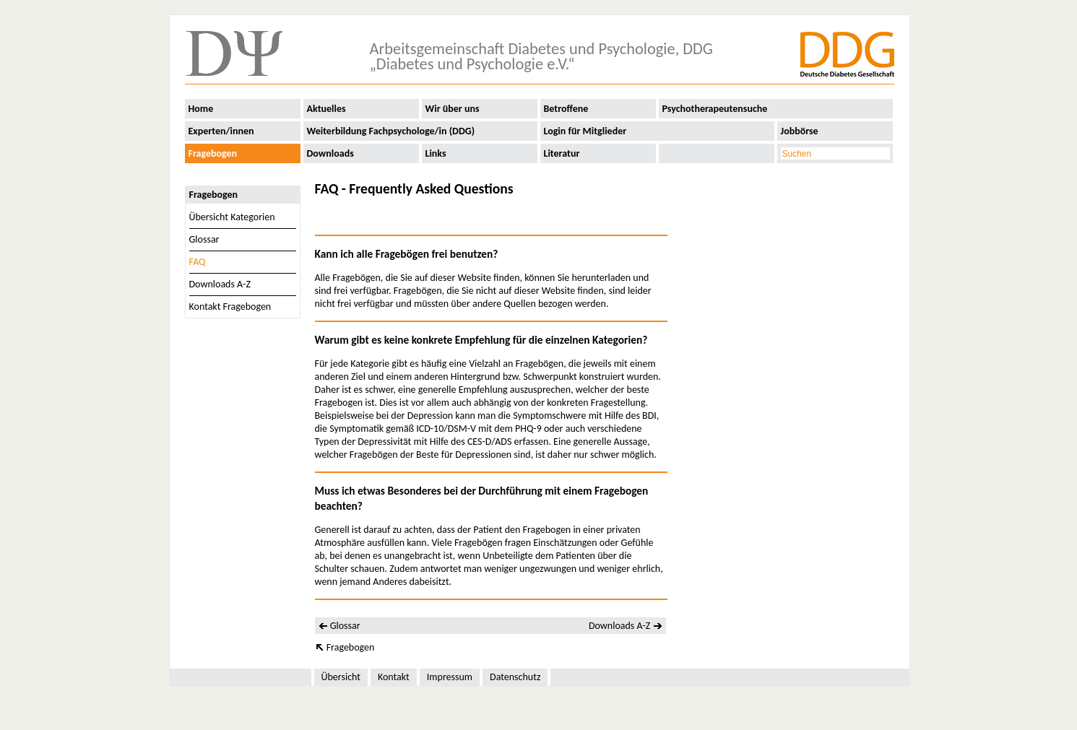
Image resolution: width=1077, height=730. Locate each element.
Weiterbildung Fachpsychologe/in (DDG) (391, 131)
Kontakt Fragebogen (230, 306)
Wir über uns (452, 109)
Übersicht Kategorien (232, 217)
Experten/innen (221, 131)
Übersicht (340, 677)
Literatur (562, 153)
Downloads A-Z (220, 284)
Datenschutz (515, 677)
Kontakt (394, 677)
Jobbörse (799, 131)
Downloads (330, 153)
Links (435, 153)
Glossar (204, 239)
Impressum (449, 677)
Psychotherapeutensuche (715, 109)
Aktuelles (326, 109)
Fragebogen (213, 153)
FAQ (197, 262)
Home (201, 109)
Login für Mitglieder (585, 131)
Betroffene (566, 109)
